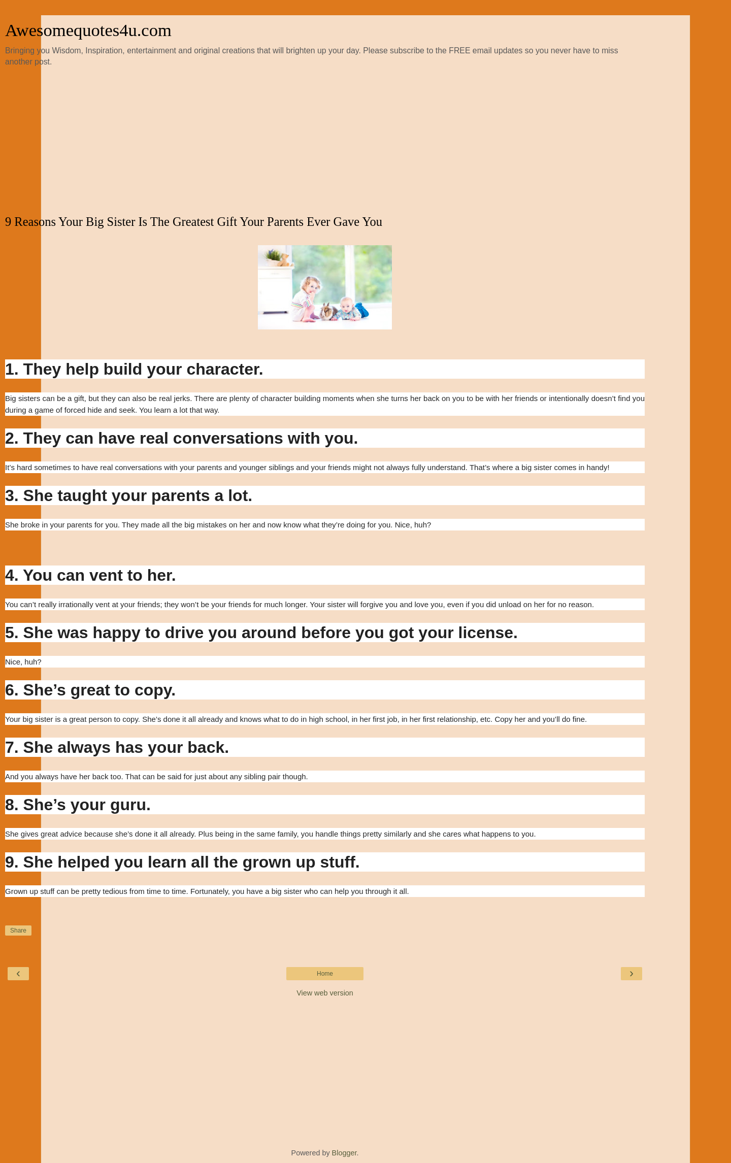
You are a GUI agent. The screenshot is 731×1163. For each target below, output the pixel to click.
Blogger (344, 1153)
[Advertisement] (325, 141)
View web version (324, 993)
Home (325, 973)
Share (18, 930)
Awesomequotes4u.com (88, 30)
